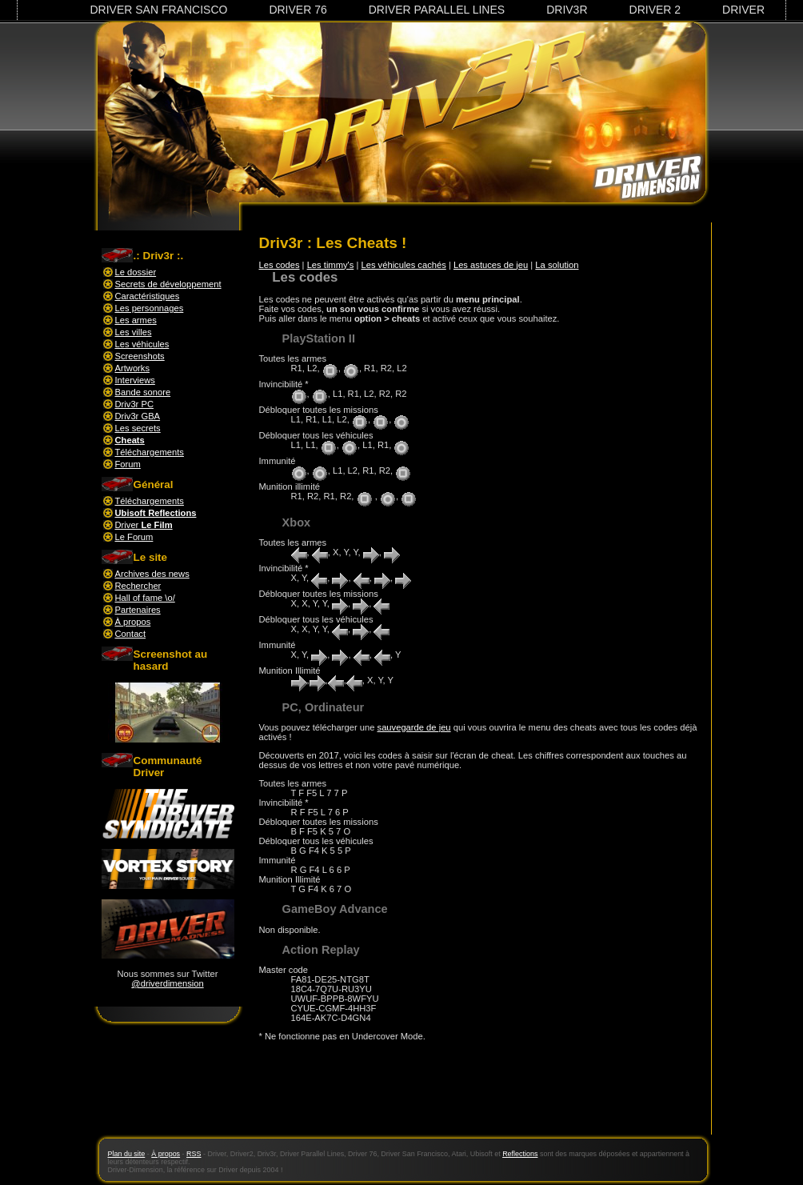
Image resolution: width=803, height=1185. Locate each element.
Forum (128, 464)
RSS (193, 1154)
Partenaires (138, 610)
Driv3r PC (134, 404)
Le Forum (134, 537)
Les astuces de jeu (490, 265)
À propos (133, 622)
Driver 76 (297, 9)
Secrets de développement (168, 284)
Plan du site (127, 1154)
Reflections (519, 1154)
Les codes (279, 265)
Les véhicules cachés (403, 265)
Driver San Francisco (158, 9)
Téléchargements (149, 452)
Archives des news (152, 573)
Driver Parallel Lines (437, 9)
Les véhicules (142, 344)
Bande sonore (143, 392)
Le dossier (136, 272)
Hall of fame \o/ (145, 598)
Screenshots (140, 356)
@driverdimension (167, 983)
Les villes (133, 332)
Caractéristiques (147, 296)
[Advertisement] (479, 1097)
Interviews (135, 380)
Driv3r (566, 9)
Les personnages (149, 308)
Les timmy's (330, 265)
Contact (130, 634)
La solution (556, 265)
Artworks (132, 368)
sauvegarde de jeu (414, 727)
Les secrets (138, 428)
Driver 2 (655, 9)
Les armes (136, 320)
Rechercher (138, 585)
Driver (743, 9)
